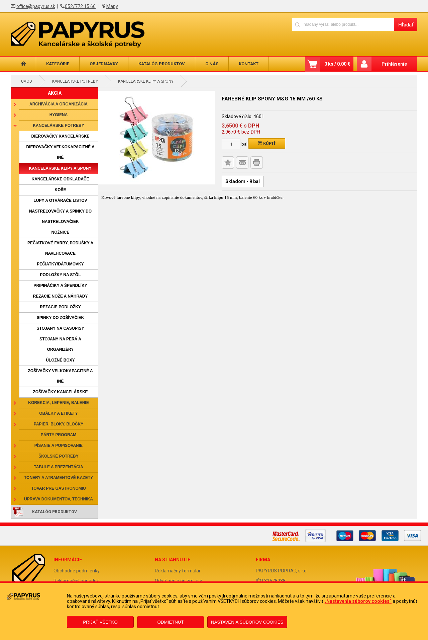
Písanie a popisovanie (58, 445)
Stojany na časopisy (60, 328)
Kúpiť (267, 143)
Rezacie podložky (60, 307)
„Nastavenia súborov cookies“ (358, 601)
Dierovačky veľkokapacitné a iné (60, 152)
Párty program (58, 434)
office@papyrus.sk (35, 6)
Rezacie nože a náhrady (60, 296)
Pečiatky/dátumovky (60, 264)
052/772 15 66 (80, 6)
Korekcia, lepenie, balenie (58, 402)
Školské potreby (58, 456)
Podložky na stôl (60, 274)
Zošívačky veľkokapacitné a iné (60, 376)
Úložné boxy (60, 360)
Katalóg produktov (161, 63)
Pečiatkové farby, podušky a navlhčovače (60, 248)
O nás (211, 63)
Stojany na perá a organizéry (60, 344)
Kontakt (248, 63)
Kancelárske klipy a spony (146, 81)
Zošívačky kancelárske (60, 392)
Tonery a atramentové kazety (58, 477)
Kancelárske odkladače (60, 179)
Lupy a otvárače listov (60, 200)
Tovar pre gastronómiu (58, 488)
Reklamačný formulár (178, 570)
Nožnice (60, 232)
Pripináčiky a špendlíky (60, 285)
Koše (60, 189)
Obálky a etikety (58, 413)
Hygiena (58, 114)
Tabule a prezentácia (58, 467)
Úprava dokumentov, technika (58, 499)
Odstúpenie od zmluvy (178, 580)
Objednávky (104, 63)
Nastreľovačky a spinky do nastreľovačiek (60, 216)
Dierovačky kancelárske (60, 136)
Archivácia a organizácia (58, 104)
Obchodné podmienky (77, 570)
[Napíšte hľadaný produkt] (343, 24)
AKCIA (55, 93)
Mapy (112, 6)
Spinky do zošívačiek (60, 317)
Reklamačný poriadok (76, 580)
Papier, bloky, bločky (58, 424)
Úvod (26, 81)
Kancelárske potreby (75, 81)
